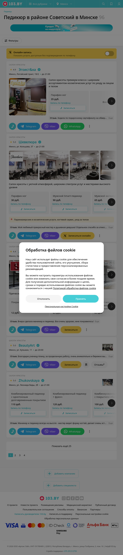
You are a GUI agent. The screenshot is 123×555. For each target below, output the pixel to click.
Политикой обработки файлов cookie (74, 288)
